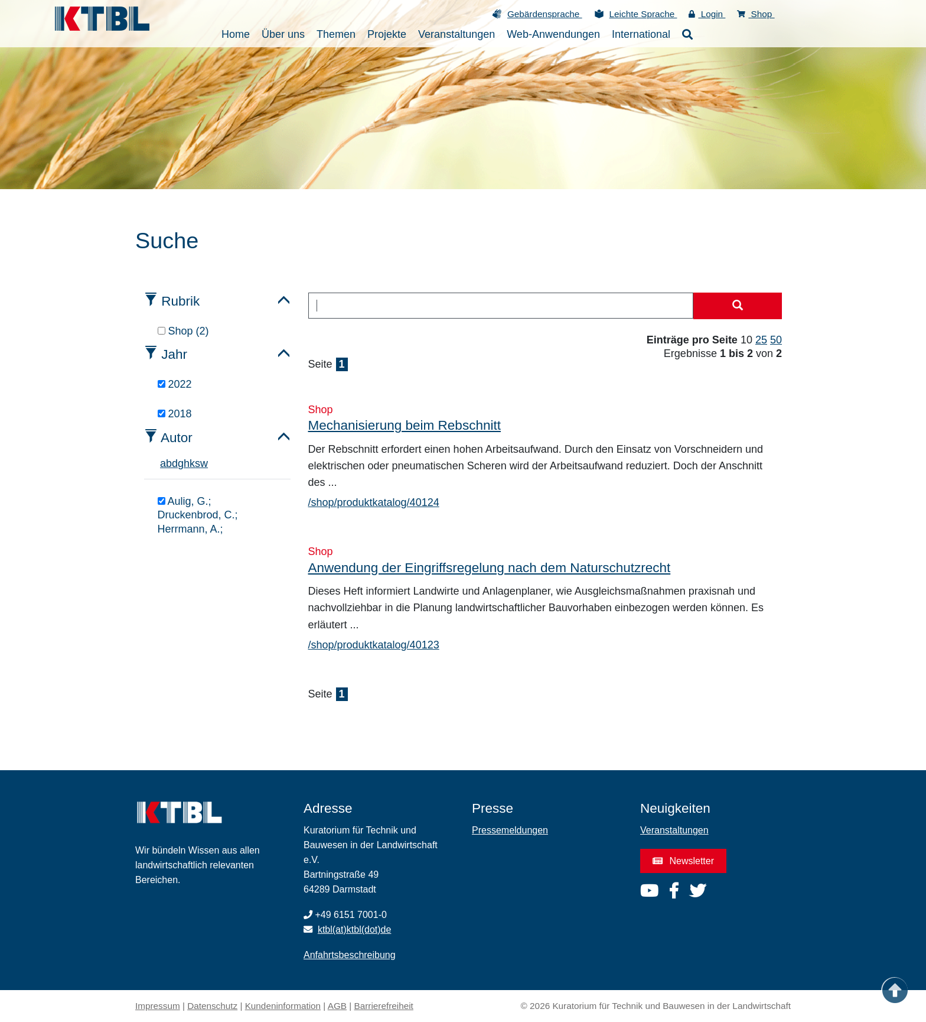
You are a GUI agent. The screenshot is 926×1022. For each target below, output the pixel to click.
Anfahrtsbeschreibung (350, 955)
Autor (177, 437)
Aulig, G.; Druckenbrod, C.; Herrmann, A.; (198, 515)
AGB (337, 1006)
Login (707, 14)
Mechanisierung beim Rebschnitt (404, 425)
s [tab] (197, 463)
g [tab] (181, 463)
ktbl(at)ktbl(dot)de (355, 929)
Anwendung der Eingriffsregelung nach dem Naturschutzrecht (489, 567)
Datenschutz (212, 1006)
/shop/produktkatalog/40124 (373, 502)
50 (776, 340)
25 (761, 340)
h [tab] (187, 463)
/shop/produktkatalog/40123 (373, 645)
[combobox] (501, 306)
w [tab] (204, 463)
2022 (175, 384)
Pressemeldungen (510, 830)
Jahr (174, 354)
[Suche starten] (737, 306)
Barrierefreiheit (383, 1006)
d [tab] (175, 463)
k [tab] (192, 463)
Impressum (157, 1006)
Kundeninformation (283, 1006)
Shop (755, 14)
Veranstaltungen (674, 830)
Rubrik (180, 301)
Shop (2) (183, 331)
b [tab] (169, 463)
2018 (175, 414)
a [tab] (163, 463)
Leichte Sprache (643, 14)
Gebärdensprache (544, 14)
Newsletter (683, 861)
